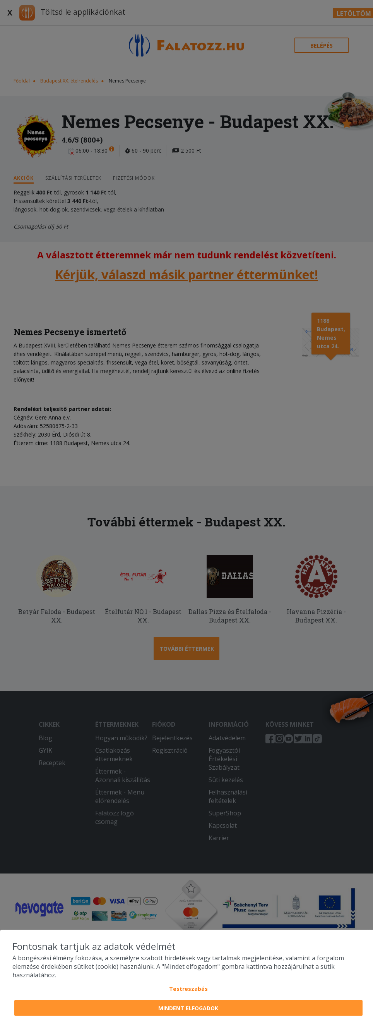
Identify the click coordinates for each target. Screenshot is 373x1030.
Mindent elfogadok (188, 1008)
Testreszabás (188, 988)
